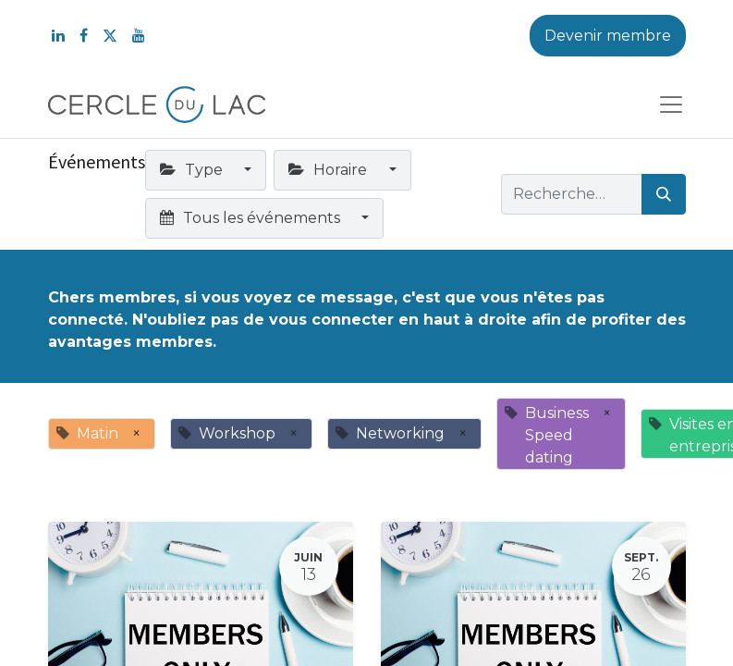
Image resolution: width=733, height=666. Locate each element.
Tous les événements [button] (252, 218)
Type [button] (193, 170)
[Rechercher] (663, 194)
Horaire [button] (329, 170)
